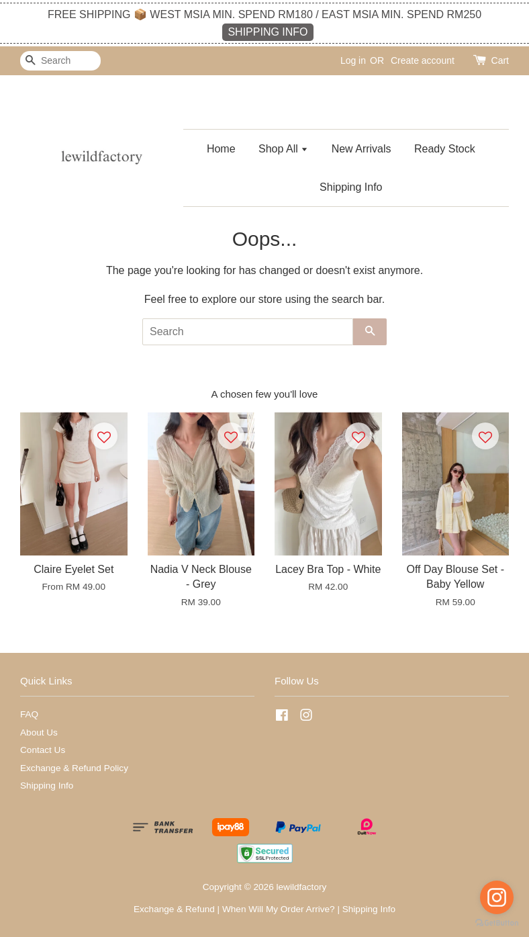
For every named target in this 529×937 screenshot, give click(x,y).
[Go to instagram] (497, 897)
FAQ (29, 714)
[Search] (60, 61)
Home (221, 148)
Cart (500, 60)
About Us (39, 732)
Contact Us (42, 750)
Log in (353, 60)
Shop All (283, 148)
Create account (422, 60)
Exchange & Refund (174, 909)
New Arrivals (361, 148)
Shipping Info (351, 187)
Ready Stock (444, 148)
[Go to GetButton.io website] (496, 923)
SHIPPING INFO (267, 32)
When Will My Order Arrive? (278, 909)
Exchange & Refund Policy (74, 768)
